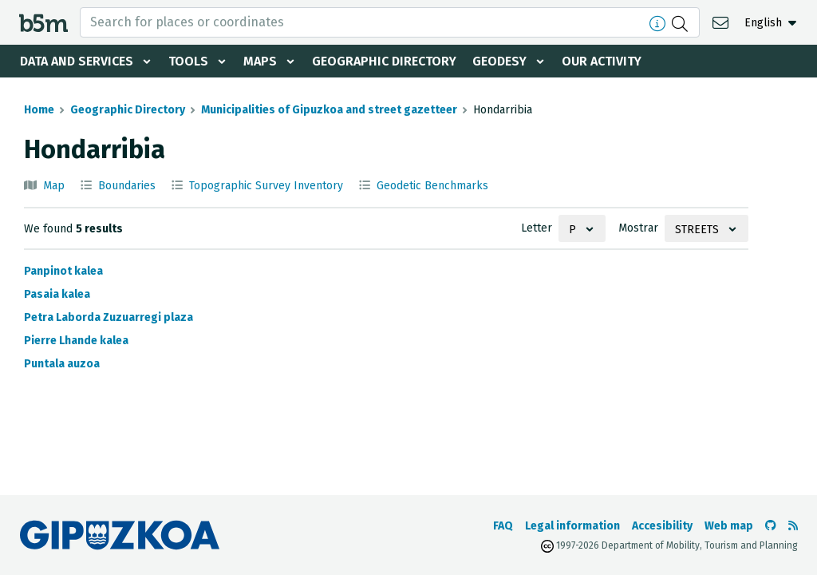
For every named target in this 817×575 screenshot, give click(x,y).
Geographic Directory (384, 61)
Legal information (572, 526)
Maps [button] (260, 61)
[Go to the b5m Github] (770, 526)
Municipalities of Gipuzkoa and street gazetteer (329, 110)
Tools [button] (188, 61)
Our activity (601, 61)
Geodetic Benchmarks (432, 185)
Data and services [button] (76, 61)
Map (54, 185)
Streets (697, 229)
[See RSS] (793, 526)
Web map (729, 526)
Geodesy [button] (499, 61)
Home (39, 110)
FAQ (503, 526)
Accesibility (662, 526)
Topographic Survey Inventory (266, 185)
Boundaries (127, 185)
